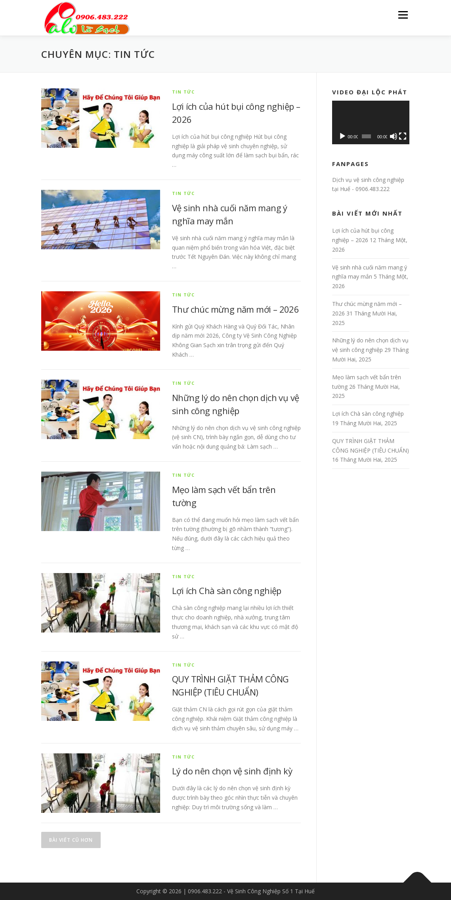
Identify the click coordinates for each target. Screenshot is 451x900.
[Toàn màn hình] (403, 136)
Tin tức (183, 92)
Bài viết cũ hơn (71, 840)
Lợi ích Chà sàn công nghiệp (226, 590)
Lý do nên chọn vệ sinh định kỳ (232, 771)
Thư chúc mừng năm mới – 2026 (235, 309)
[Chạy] (342, 136)
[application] (370, 122)
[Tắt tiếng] (393, 136)
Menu (403, 15)
